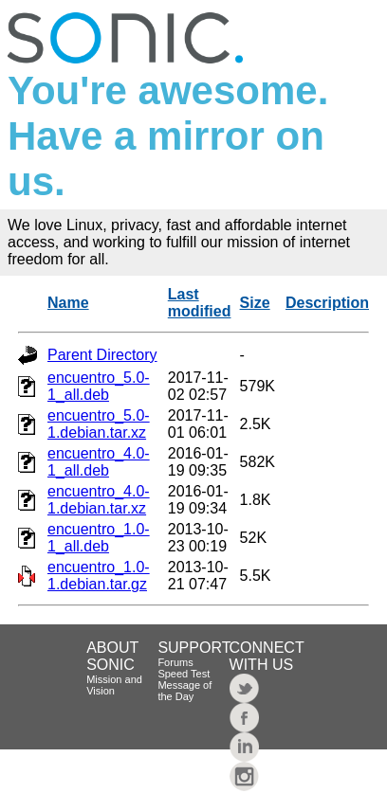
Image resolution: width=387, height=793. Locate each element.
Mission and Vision (114, 685)
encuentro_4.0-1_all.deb (98, 461)
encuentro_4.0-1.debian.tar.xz (98, 499)
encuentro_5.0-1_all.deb (98, 386)
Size (255, 303)
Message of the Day (184, 690)
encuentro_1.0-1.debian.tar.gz (98, 575)
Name (68, 303)
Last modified (199, 302)
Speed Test (183, 673)
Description (327, 303)
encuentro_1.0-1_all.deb (98, 537)
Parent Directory (102, 355)
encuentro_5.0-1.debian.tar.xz (98, 424)
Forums (175, 662)
